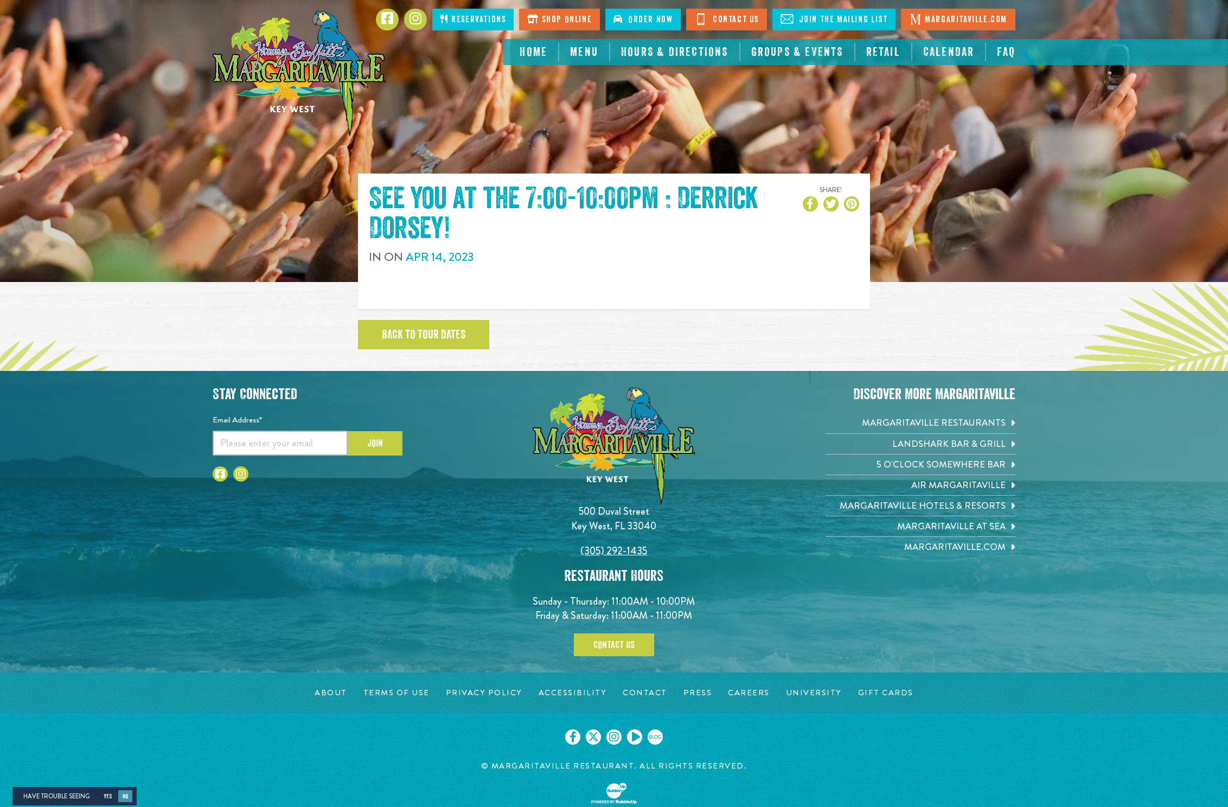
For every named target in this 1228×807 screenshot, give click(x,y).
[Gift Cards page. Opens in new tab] (886, 693)
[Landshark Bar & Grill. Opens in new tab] (920, 444)
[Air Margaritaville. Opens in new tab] (920, 485)
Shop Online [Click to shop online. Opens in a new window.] (559, 19)
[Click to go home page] (299, 73)
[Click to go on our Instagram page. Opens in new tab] (614, 737)
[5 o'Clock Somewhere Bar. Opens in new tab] (920, 464)
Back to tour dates (423, 335)
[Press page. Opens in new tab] (697, 693)
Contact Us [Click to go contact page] (726, 18)
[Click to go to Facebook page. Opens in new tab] (387, 19)
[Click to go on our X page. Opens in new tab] (593, 737)
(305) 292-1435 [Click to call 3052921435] (613, 550)
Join (375, 443)
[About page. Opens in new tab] (330, 693)
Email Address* (237, 420)
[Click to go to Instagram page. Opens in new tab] (415, 19)
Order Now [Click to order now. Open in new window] (643, 19)
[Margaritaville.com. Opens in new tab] (920, 547)
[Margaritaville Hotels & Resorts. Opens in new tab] (920, 506)
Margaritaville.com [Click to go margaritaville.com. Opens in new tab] (958, 18)
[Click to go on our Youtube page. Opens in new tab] (634, 737)
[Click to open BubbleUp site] (614, 793)
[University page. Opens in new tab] (814, 693)
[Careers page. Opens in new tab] (749, 693)
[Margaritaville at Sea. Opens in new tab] (920, 526)
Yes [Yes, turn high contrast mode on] (108, 796)
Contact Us (614, 645)
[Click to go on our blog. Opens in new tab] (655, 737)
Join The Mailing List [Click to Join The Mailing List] (834, 18)
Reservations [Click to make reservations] (473, 19)
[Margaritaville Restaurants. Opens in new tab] (920, 423)
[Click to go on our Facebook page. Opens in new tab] (572, 737)
